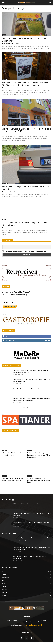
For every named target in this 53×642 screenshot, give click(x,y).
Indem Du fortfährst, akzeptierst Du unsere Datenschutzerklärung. (25, 251)
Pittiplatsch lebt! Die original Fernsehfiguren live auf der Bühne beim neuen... (38, 455)
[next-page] (6, 487)
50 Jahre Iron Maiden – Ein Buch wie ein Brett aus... (28, 504)
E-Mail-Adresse (7, 244)
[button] (3, 2)
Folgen (47, 340)
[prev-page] (3, 487)
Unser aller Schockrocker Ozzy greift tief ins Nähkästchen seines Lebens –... (38, 481)
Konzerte (5, 79)
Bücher (4, 450)
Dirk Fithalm (5, 87)
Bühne (29, 450)
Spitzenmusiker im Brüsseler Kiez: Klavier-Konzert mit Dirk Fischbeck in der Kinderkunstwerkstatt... (26, 83)
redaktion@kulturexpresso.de (33, 625)
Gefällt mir (46, 336)
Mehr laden (26, 407)
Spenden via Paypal (9, 302)
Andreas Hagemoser (8, 43)
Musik (4, 35)
